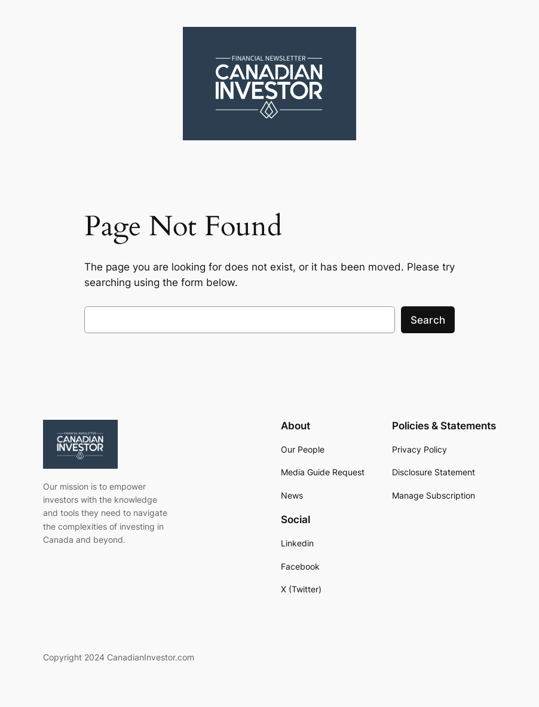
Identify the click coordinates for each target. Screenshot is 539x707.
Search (428, 320)
